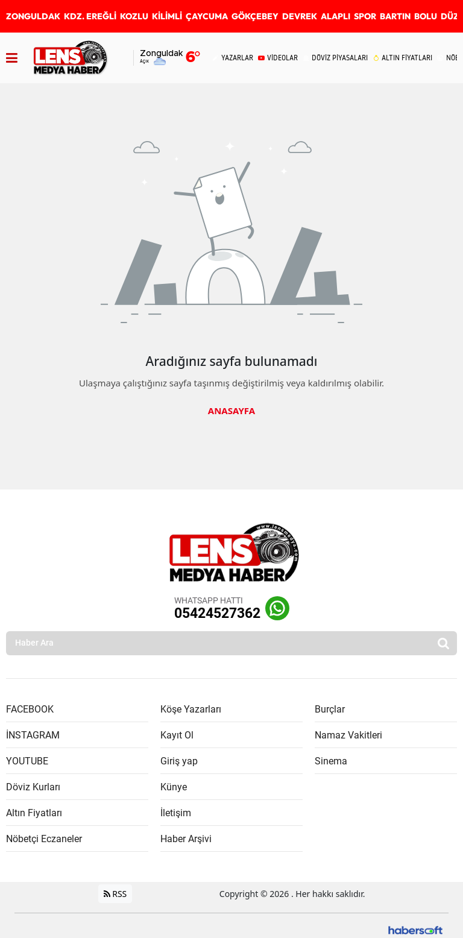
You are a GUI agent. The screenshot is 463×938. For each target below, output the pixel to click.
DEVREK (299, 16)
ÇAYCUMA (207, 16)
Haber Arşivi (186, 839)
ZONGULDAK (33, 16)
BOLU (425, 16)
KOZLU (134, 16)
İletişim (175, 813)
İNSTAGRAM (33, 735)
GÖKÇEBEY (255, 16)
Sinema (331, 761)
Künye (173, 787)
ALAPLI (335, 16)
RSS (115, 893)
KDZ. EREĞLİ (90, 16)
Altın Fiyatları (34, 813)
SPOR (365, 16)
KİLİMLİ (167, 16)
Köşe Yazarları (190, 709)
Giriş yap (179, 761)
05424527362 (217, 613)
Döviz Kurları (33, 787)
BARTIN (395, 16)
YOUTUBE (27, 761)
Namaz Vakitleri (348, 735)
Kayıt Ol (177, 735)
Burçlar (330, 709)
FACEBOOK (30, 709)
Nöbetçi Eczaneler (44, 839)
